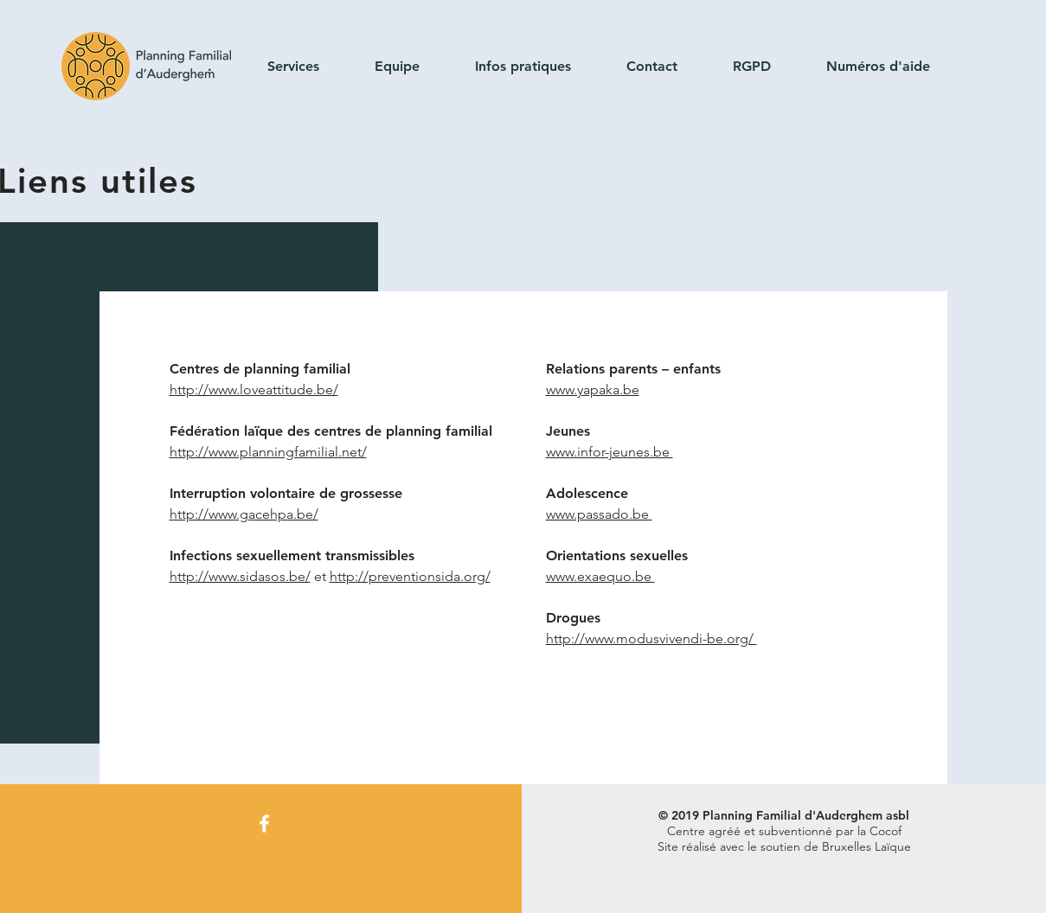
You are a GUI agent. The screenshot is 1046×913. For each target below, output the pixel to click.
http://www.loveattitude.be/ (254, 389)
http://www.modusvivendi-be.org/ (651, 638)
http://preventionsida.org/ (410, 576)
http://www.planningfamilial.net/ (268, 452)
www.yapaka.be (592, 389)
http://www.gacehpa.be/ (244, 514)
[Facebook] (264, 823)
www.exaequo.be (600, 576)
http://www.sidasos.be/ (240, 576)
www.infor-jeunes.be (609, 452)
